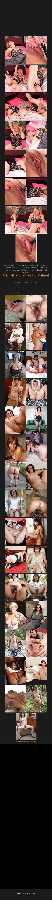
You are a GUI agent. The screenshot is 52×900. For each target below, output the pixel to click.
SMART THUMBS (30, 741)
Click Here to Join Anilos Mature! (26, 275)
